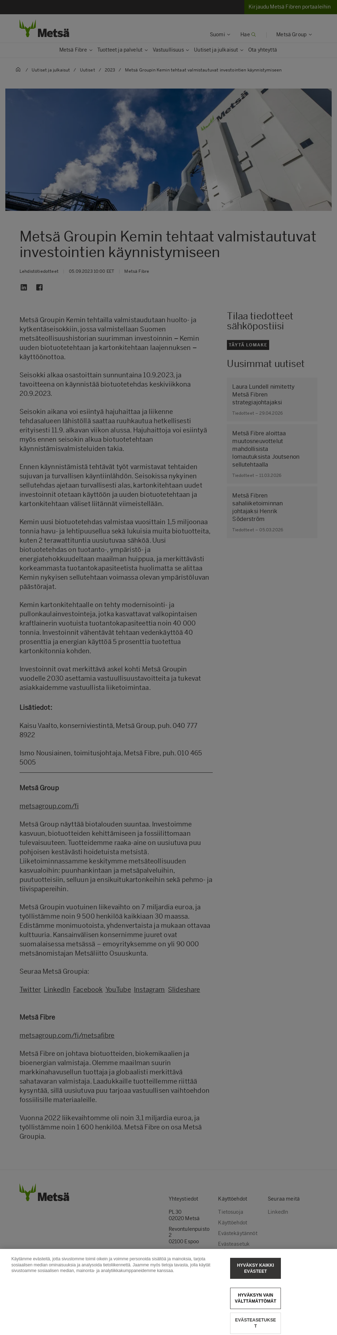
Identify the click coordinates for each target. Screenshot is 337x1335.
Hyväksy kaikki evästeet (255, 1278)
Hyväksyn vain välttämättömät (255, 1308)
